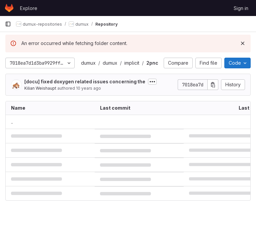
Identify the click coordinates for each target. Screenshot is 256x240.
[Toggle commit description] (152, 82)
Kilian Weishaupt (40, 88)
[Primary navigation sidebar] (8, 24)
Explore (28, 8)
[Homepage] (9, 8)
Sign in (241, 8)
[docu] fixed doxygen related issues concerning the (84, 81)
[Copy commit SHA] (213, 84)
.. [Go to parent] (12, 122)
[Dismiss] (243, 43)
